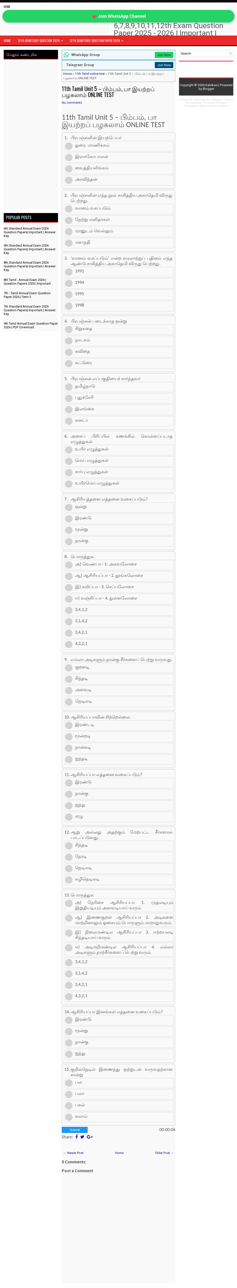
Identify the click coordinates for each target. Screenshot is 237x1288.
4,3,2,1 (81, 643)
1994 (79, 282)
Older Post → (164, 1153)
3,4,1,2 (81, 609)
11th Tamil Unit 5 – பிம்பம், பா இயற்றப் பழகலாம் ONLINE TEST (108, 92)
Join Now (164, 55)
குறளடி (82, 667)
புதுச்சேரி (84, 397)
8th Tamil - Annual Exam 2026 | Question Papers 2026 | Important (27, 281)
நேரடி (81, 856)
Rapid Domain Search (214, 106)
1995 (79, 293)
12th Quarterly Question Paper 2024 (98, 39)
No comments (72, 102)
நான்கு (81, 540)
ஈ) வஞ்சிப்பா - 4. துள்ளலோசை (106, 598)
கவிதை (82, 351)
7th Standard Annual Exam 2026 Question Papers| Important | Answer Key (30, 310)
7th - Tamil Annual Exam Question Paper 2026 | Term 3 (27, 295)
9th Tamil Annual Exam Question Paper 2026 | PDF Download (31, 325)
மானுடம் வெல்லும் (94, 231)
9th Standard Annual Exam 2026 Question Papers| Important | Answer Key (30, 249)
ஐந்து (80, 804)
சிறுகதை (83, 328)
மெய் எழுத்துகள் (92, 460)
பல (78, 1082)
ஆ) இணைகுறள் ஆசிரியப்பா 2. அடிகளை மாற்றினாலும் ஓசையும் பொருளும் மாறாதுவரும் (124, 920)
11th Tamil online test (90, 74)
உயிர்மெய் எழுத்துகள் (97, 483)
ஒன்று (81, 506)
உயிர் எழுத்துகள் (92, 449)
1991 (79, 271)
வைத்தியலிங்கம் (92, 168)
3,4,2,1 (81, 632)
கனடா (81, 420)
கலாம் (81, 1116)
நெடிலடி (83, 701)
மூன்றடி (83, 736)
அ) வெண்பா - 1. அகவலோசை (106, 564)
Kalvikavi (211, 85)
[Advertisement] (31, 135)
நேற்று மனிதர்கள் (92, 219)
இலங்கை (84, 408)
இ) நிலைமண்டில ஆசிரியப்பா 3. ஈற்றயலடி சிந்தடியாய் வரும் (124, 934)
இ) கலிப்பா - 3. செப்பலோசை (104, 586)
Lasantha (195, 102)
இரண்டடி (84, 724)
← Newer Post (73, 1153)
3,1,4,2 (81, 621)
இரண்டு (83, 518)
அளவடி (83, 689)
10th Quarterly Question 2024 (42, 39)
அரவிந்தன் (86, 179)
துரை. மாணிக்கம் (92, 145)
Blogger (208, 89)
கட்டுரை (83, 362)
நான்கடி (83, 747)
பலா (79, 1093)
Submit (75, 1130)
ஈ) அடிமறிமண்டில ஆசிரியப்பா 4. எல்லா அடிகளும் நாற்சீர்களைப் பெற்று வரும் (124, 949)
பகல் (80, 1105)
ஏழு (79, 816)
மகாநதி (82, 242)
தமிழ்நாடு (85, 386)
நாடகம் (82, 340)
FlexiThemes (201, 99)
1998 (79, 305)
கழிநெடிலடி (87, 879)
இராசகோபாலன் (91, 156)
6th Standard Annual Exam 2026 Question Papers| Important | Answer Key (30, 232)
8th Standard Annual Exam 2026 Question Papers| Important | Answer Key (30, 266)
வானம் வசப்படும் (93, 208)
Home (7, 6)
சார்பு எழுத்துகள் (91, 471)
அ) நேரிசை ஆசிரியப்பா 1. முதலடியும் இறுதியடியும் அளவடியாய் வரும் (124, 905)
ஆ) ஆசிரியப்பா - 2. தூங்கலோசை (109, 575)
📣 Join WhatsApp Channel (118, 16)
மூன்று (81, 529)
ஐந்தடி (81, 758)
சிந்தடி (81, 678)
